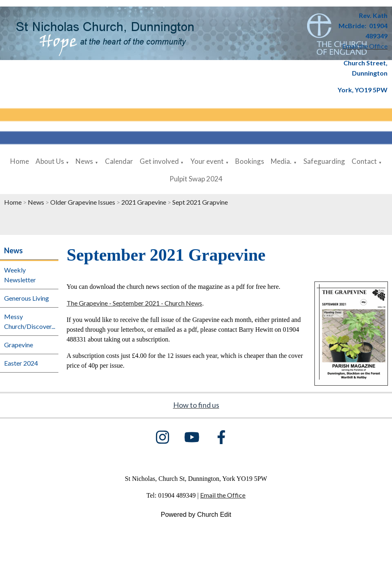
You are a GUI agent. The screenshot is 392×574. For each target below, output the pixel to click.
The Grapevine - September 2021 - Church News (134, 303)
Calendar (119, 161)
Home (19, 161)
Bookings (249, 161)
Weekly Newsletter (20, 275)
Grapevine (18, 344)
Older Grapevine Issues (82, 202)
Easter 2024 (21, 363)
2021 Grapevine (144, 202)
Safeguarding (324, 161)
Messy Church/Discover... (29, 321)
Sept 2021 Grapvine (200, 202)
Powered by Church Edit (196, 514)
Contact (364, 161)
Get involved (159, 161)
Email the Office (222, 495)
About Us (50, 161)
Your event (207, 161)
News (84, 161)
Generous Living (26, 298)
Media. (281, 161)
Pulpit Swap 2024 (196, 178)
